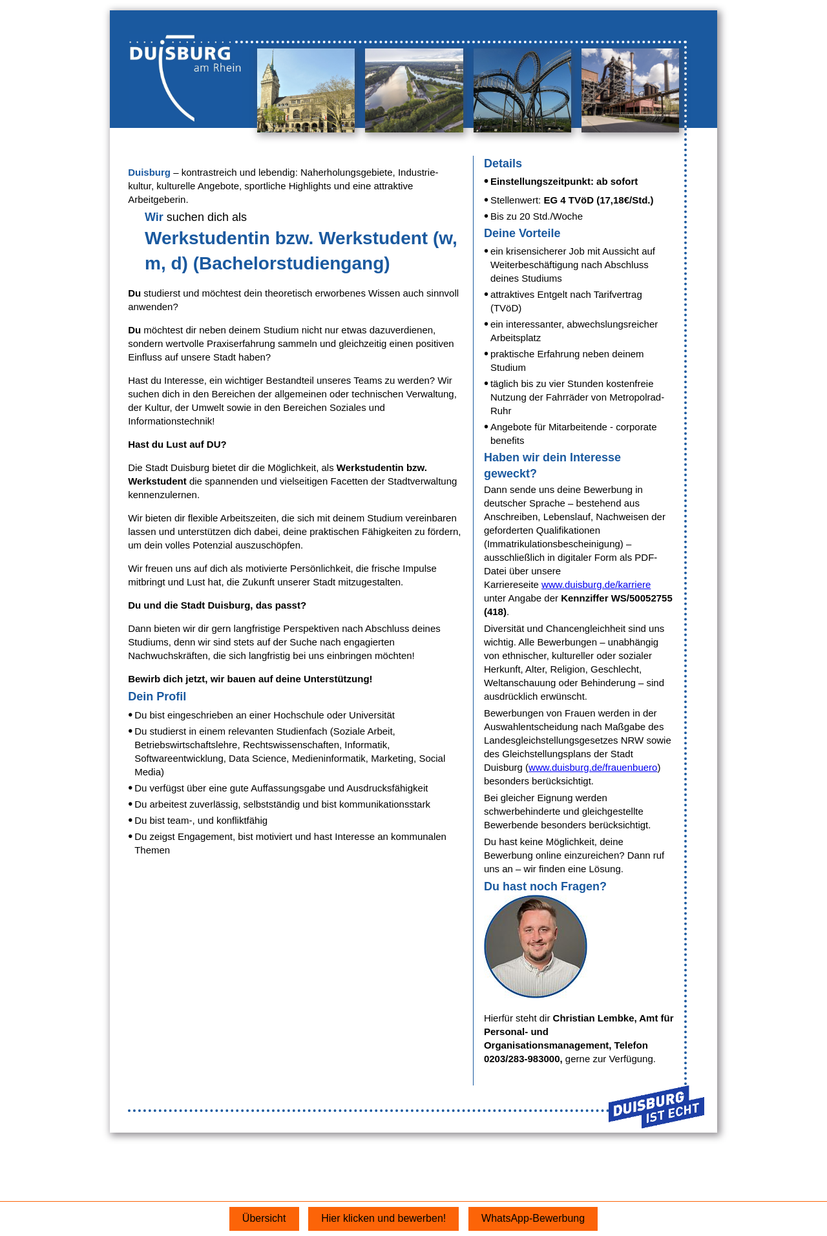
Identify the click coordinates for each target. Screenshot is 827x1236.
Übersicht (264, 1218)
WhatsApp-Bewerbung (533, 1218)
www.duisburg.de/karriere (596, 584)
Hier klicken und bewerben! (383, 1218)
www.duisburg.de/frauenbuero (593, 767)
